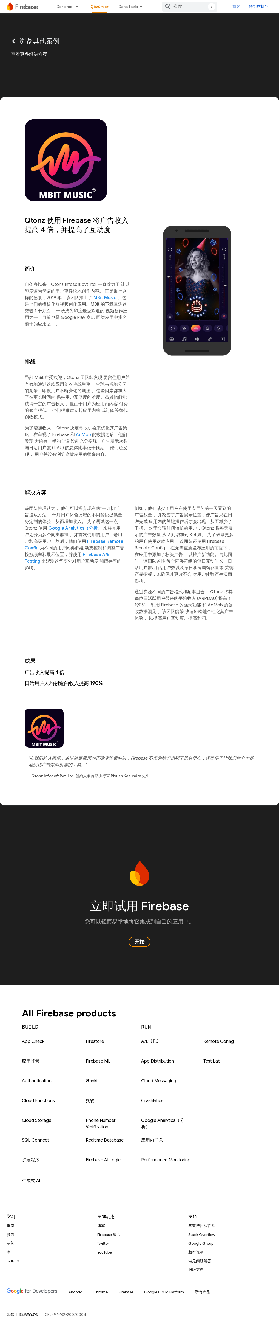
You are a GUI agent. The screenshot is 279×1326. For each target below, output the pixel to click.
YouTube (104, 1252)
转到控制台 (258, 6)
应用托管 (30, 1061)
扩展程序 (30, 1160)
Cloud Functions (38, 1100)
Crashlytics (152, 1100)
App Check (33, 1041)
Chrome (100, 1292)
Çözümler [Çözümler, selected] (99, 6)
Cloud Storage (36, 1120)
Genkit (92, 1081)
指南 (10, 1225)
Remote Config (218, 1041)
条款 (10, 1314)
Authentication (37, 1081)
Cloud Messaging (158, 1081)
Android (75, 1292)
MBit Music (104, 297)
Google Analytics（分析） (75, 528)
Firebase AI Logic (103, 1160)
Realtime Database (105, 1140)
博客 (236, 6)
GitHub (13, 1260)
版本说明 (196, 1252)
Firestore (95, 1041)
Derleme (64, 6)
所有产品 (202, 1292)
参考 (10, 1234)
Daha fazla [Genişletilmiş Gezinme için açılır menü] (128, 6)
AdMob (83, 434)
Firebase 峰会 (108, 1234)
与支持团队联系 (201, 1225)
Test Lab (212, 1061)
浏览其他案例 (35, 41)
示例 (10, 1243)
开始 (139, 942)
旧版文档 (196, 1269)
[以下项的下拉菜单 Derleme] (79, 6)
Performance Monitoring (165, 1160)
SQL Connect (35, 1140)
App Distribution (157, 1061)
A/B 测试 (149, 1041)
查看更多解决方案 (29, 54)
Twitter (103, 1243)
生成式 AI (31, 1181)
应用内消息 (152, 1140)
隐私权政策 (29, 1314)
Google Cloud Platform (164, 1292)
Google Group (200, 1243)
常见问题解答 (199, 1260)
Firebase (126, 1292)
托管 (90, 1100)
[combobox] (189, 7)
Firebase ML (98, 1061)
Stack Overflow (201, 1234)
